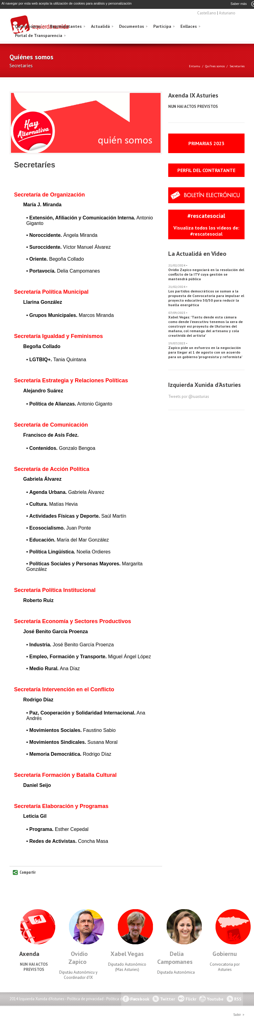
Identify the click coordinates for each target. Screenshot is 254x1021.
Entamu (194, 66)
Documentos (131, 26)
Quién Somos (28, 26)
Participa (162, 26)
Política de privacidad (85, 998)
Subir (237, 1014)
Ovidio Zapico (78, 957)
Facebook (139, 998)
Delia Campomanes (175, 957)
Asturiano (227, 12)
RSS (237, 998)
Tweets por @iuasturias (188, 396)
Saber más (238, 4)
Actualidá (100, 26)
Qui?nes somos (215, 66)
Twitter (167, 998)
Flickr (191, 998)
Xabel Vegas (127, 953)
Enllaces (188, 26)
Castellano (206, 12)
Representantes (66, 26)
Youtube (215, 998)
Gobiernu (224, 953)
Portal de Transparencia (38, 35)
